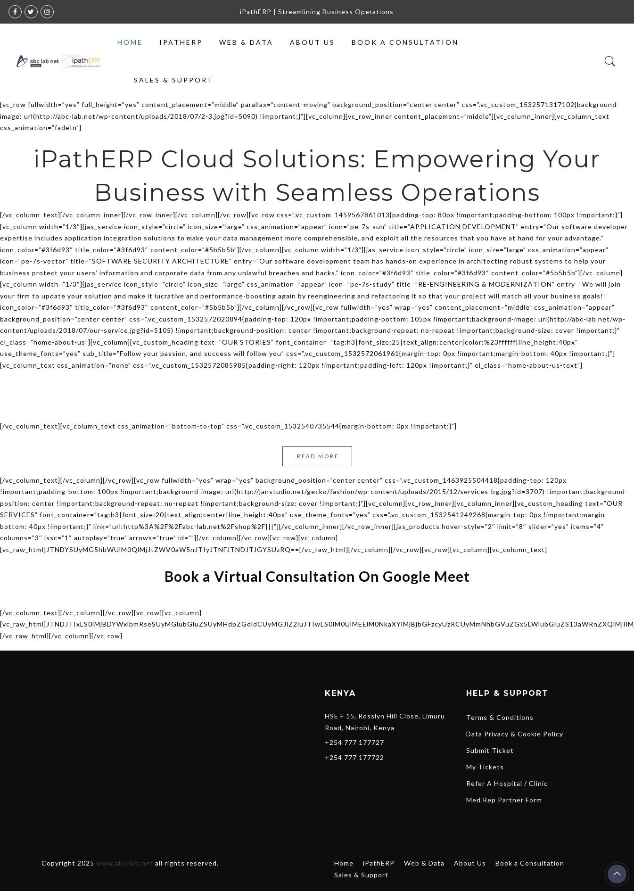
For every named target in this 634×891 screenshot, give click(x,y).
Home (130, 42)
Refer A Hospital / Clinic (507, 783)
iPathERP (181, 42)
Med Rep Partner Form (504, 800)
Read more (318, 456)
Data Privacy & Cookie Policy (514, 734)
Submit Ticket (490, 750)
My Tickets (485, 767)
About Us (312, 42)
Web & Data (246, 42)
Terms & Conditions (500, 717)
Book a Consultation (405, 42)
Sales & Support (174, 80)
